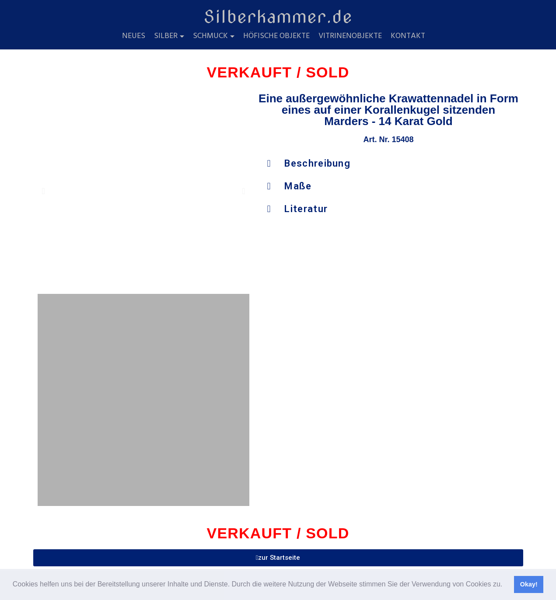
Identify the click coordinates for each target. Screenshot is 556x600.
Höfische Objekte (276, 36)
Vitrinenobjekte (350, 36)
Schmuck (210, 36)
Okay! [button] (529, 584)
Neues (133, 36)
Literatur (306, 208)
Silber (166, 36)
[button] (505, 585)
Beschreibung (317, 163)
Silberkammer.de (278, 16)
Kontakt (408, 36)
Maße (297, 186)
